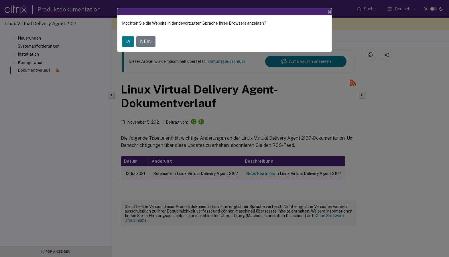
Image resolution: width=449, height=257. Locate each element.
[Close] (329, 12)
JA (128, 41)
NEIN (146, 41)
